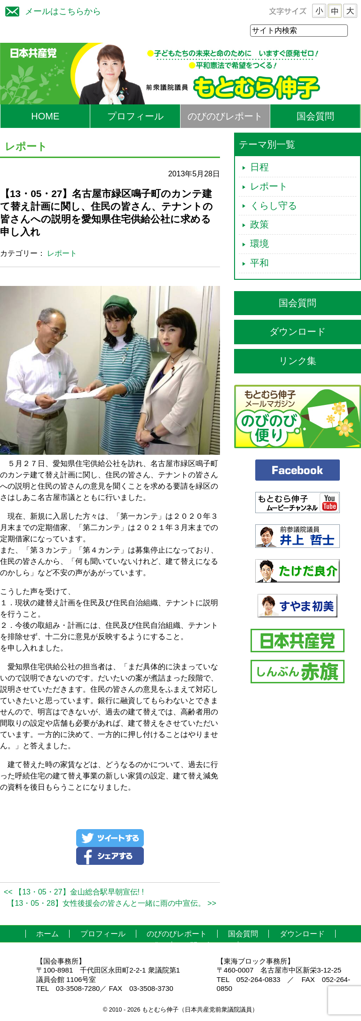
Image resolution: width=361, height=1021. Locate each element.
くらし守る (273, 206)
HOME (45, 116)
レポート (62, 254)
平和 (259, 263)
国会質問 (315, 116)
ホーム (47, 934)
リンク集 (297, 361)
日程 (259, 167)
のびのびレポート (225, 116)
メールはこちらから (50, 10)
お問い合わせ (205, 946)
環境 (259, 244)
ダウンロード (297, 332)
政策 (259, 225)
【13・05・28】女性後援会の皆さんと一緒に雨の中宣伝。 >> (111, 904)
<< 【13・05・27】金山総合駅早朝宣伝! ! (74, 892)
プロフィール (135, 116)
